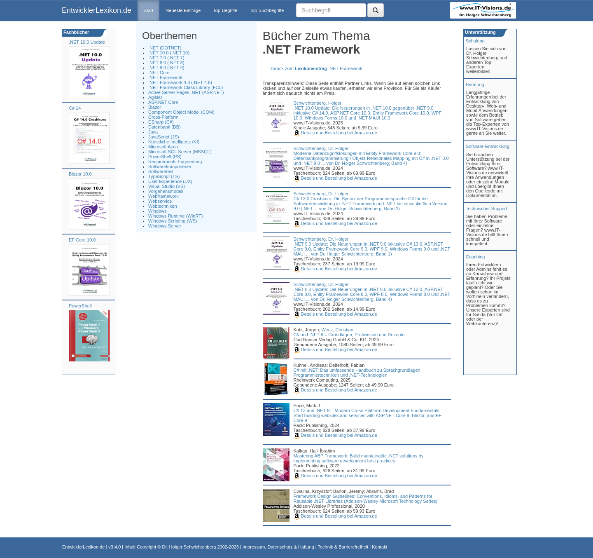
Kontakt (379, 546)
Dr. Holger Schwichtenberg (189, 546)
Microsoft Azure (164, 146)
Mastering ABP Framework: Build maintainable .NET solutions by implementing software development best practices (359, 458)
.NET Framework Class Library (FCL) (185, 87)
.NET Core (159, 72)
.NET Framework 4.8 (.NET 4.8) (180, 82)
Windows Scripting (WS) (172, 220)
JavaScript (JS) (163, 136)
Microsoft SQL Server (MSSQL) (180, 151)
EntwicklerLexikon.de (96, 10)
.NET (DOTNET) (164, 47)
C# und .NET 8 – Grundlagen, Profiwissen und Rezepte (349, 334)
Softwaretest (160, 171)
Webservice (160, 201)
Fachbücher (75, 32)
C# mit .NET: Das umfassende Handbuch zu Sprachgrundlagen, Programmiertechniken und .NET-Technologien (358, 372)
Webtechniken (162, 206)
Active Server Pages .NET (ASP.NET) (186, 92)
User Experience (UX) (170, 181)
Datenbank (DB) (164, 126)
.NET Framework (165, 77)
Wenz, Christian (337, 329)
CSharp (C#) (161, 122)
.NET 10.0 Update (87, 42)
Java (153, 131)
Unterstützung (480, 32)
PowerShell (80, 305)
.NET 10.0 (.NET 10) (168, 52)
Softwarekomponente (169, 166)
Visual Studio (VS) (166, 186)
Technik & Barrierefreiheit (343, 546)
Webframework (163, 196)
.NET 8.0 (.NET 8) (166, 62)
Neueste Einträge (183, 10)
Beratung (475, 84)
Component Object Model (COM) (181, 112)
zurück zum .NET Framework (317, 68)
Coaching (475, 256)
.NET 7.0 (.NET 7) (166, 57)
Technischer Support (486, 208)
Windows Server (164, 225)
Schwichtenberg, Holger (318, 103)
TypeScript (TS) (164, 176)
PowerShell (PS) (165, 156)
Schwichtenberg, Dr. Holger (321, 148)
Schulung (475, 40)
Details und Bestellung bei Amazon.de (335, 132)
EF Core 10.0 (82, 239)
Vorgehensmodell (165, 191)
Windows (157, 211)
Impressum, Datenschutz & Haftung (278, 546)
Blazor (154, 107)
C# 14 (75, 108)
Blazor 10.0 (80, 173)
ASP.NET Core (163, 102)
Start (148, 10)
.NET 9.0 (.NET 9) (166, 67)
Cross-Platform (163, 117)
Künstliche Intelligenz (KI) (173, 141)
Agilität (155, 97)
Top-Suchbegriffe (267, 10)
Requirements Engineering (175, 161)
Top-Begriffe (225, 10)
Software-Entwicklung (487, 146)
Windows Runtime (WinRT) (175, 215)
